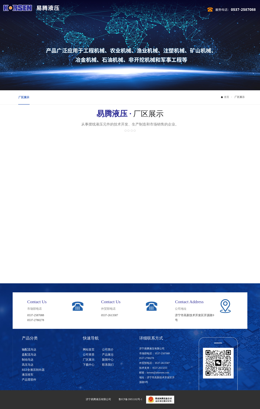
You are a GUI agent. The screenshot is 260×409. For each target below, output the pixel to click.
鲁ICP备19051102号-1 (130, 399)
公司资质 (116, 10)
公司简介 (102, 10)
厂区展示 (143, 10)
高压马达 (27, 364)
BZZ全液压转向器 (33, 369)
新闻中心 (156, 10)
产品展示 (129, 10)
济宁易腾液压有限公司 (98, 399)
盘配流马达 (29, 354)
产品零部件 (29, 379)
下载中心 (170, 10)
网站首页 (88, 10)
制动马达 (27, 359)
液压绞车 (27, 374)
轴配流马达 (29, 349)
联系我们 (184, 10)
